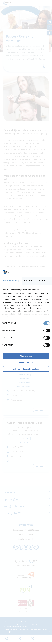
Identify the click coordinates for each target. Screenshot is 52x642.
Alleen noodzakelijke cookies (26, 369)
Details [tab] (28, 280)
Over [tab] (42, 280)
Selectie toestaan (26, 362)
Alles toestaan (26, 356)
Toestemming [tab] (11, 280)
